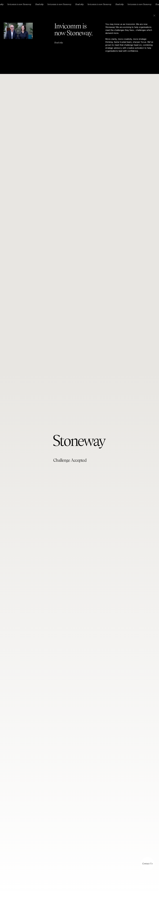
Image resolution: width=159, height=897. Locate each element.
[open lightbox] (18, 31)
